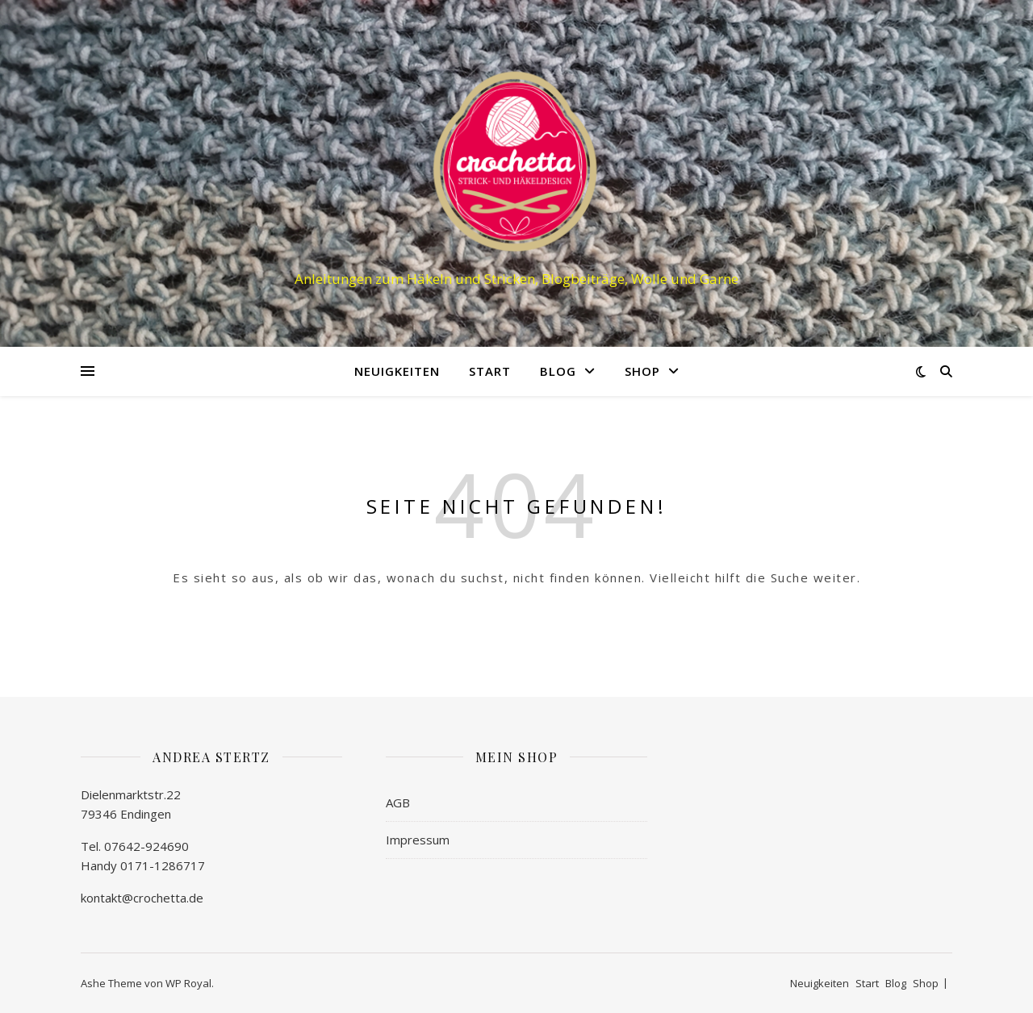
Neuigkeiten (397, 371)
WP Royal (188, 983)
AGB (398, 802)
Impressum (418, 840)
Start (490, 371)
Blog (558, 371)
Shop (642, 371)
